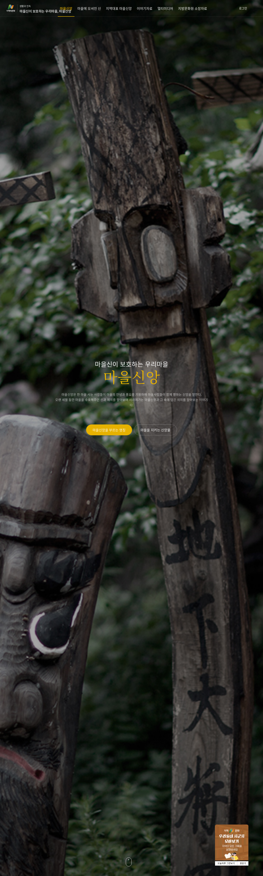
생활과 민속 (45, 9)
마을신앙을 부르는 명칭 (109, 429)
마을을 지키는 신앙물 (155, 429)
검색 (258, 8)
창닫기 (243, 863)
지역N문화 (13, 8)
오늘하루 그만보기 (226, 863)
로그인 (243, 8)
